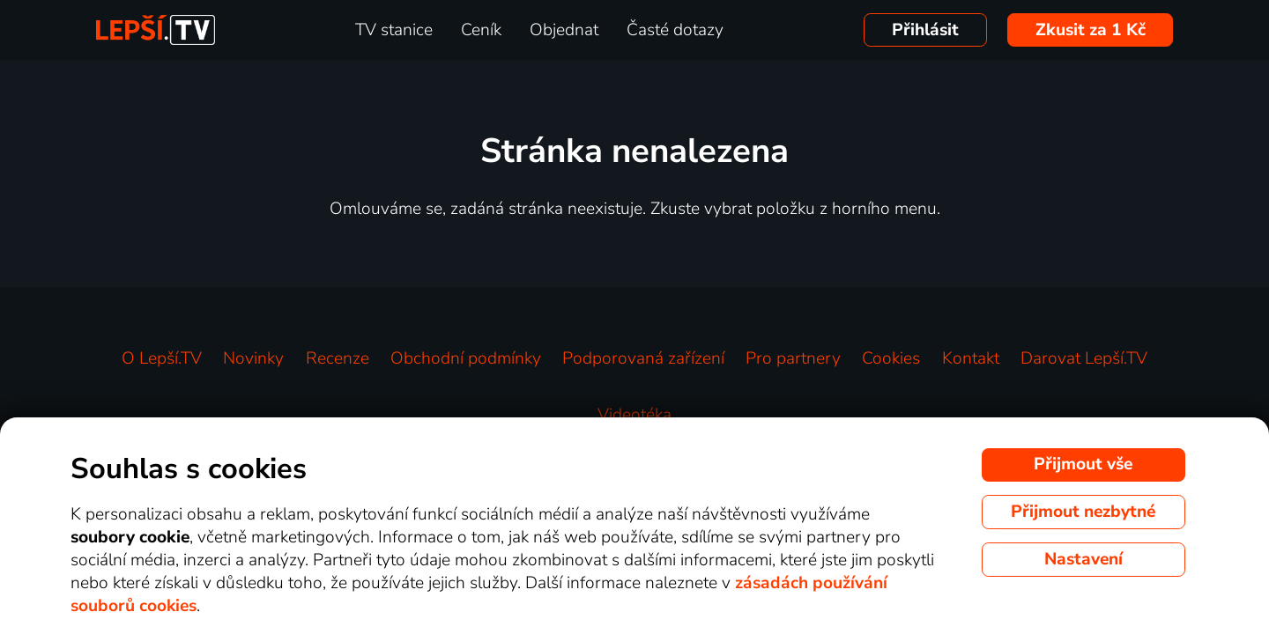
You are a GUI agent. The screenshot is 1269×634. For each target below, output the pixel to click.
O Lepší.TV (162, 358)
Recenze (337, 358)
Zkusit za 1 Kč (1090, 29)
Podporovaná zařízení (643, 358)
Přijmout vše (1083, 464)
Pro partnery (793, 358)
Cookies (891, 358)
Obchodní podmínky (465, 358)
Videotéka (634, 414)
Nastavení (1083, 559)
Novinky (253, 358)
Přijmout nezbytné (1083, 511)
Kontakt (970, 358)
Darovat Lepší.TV (1083, 358)
